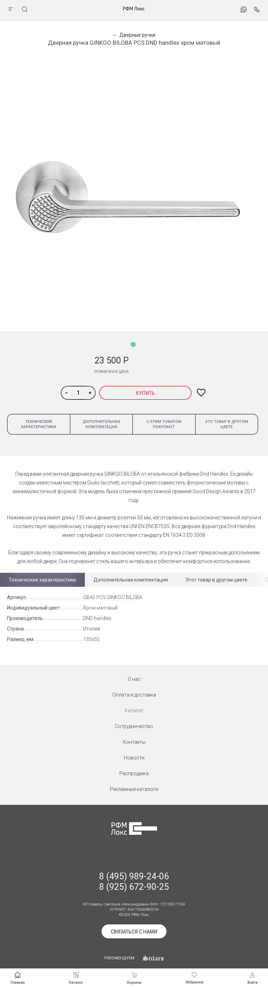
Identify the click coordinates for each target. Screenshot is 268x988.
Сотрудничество (134, 726)
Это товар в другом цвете (226, 424)
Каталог (134, 710)
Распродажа (134, 773)
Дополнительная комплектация (101, 424)
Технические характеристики (38, 424)
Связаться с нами (134, 932)
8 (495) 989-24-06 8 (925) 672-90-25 (134, 881)
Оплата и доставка (134, 695)
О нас (134, 679)
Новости (134, 757)
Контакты (134, 742)
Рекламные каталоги (134, 789)
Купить (145, 393)
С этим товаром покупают (164, 424)
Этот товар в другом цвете (216, 580)
